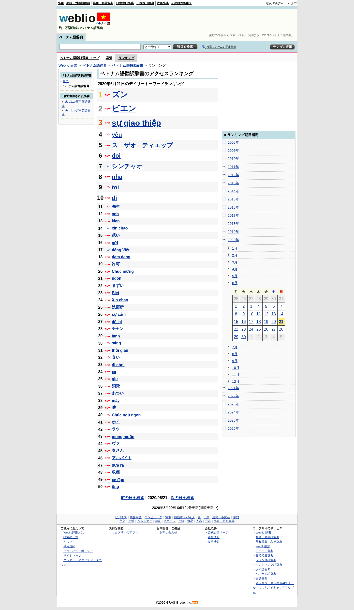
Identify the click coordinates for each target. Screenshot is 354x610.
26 (266, 329)
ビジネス (121, 517)
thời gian (120, 350)
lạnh (116, 336)
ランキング (126, 58)
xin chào (120, 228)
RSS (195, 602)
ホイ (116, 422)
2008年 (233, 142)
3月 (234, 262)
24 (251, 329)
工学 (206, 517)
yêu (117, 134)
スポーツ (170, 520)
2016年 (233, 207)
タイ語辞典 (263, 569)
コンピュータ (153, 517)
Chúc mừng (123, 271)
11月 (235, 375)
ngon (116, 278)
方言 (208, 520)
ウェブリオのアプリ (125, 532)
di (114, 198)
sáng (116, 343)
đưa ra (118, 465)
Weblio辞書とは (73, 532)
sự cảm (119, 314)
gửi (115, 243)
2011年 (233, 167)
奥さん (118, 450)
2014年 (233, 191)
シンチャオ (127, 166)
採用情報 (214, 541)
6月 (234, 283)
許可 (116, 264)
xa (114, 372)
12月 (235, 381)
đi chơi (118, 365)
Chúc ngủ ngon (126, 415)
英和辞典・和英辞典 (269, 541)
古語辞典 (163, 3)
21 (281, 322)
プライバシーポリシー (78, 550)
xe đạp (118, 480)
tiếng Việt (121, 250)
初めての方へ (275, 3)
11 (258, 314)
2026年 (233, 428)
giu (115, 379)
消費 (116, 386)
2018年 (233, 224)
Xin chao (120, 300)
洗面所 (118, 307)
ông (115, 487)
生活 (131, 520)
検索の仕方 (70, 537)
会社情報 (214, 537)
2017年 (233, 215)
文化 (122, 520)
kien (116, 221)
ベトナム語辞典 (71, 37)
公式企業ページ (218, 532)
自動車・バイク (184, 517)
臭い (116, 357)
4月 (234, 269)
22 (236, 329)
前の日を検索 (132, 498)
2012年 (233, 175)
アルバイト (122, 458)
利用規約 (69, 546)
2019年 (233, 232)
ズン (120, 94)
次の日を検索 (182, 498)
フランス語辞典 (266, 560)
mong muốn (123, 437)
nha (117, 176)
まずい (118, 285)
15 (236, 322)
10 (251, 314)
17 (251, 322)
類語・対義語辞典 (78, 3)
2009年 (233, 150)
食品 (190, 520)
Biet (115, 293)
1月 (234, 248)
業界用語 (136, 517)
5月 (234, 276)
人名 (199, 520)
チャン (118, 328)
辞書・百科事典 (224, 520)
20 (273, 322)
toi (115, 187)
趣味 (158, 520)
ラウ (116, 429)
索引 (109, 58)
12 (266, 314)
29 (236, 337)
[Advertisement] (207, 21)
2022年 (233, 396)
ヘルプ (292, 3)
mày (116, 400)
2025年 (233, 420)
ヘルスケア (144, 520)
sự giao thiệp (136, 123)
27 (273, 329)
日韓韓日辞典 (145, 3)
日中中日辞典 (125, 3)
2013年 (233, 183)
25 (258, 329)
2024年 (233, 412)
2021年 (233, 388)
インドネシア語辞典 (269, 564)
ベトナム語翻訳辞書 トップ (79, 58)
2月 (234, 255)
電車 (168, 517)
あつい (118, 393)
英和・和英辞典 (103, 3)
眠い (116, 235)
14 (281, 314)
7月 (234, 347)
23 (243, 329)
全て (66, 81)
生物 (181, 520)
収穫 (116, 472)
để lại (117, 322)
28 (281, 329)
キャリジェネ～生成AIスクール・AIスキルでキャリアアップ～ (273, 587)
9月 (234, 361)
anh (115, 214)
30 (243, 337)
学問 (236, 517)
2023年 (233, 404)
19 (266, 322)
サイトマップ (72, 555)
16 (243, 322)
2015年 (233, 199)
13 (273, 314)
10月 (235, 368)
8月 (234, 354)
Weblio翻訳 (263, 546)
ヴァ (116, 443)
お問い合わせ (168, 532)
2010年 (233, 159)
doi (116, 155)
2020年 (233, 240)
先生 (116, 206)
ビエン (124, 108)
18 (258, 322)
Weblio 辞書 (68, 65)
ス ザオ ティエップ (142, 145)
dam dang (121, 257)
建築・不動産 (221, 517)
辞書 (61, 3)
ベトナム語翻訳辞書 (127, 65)
